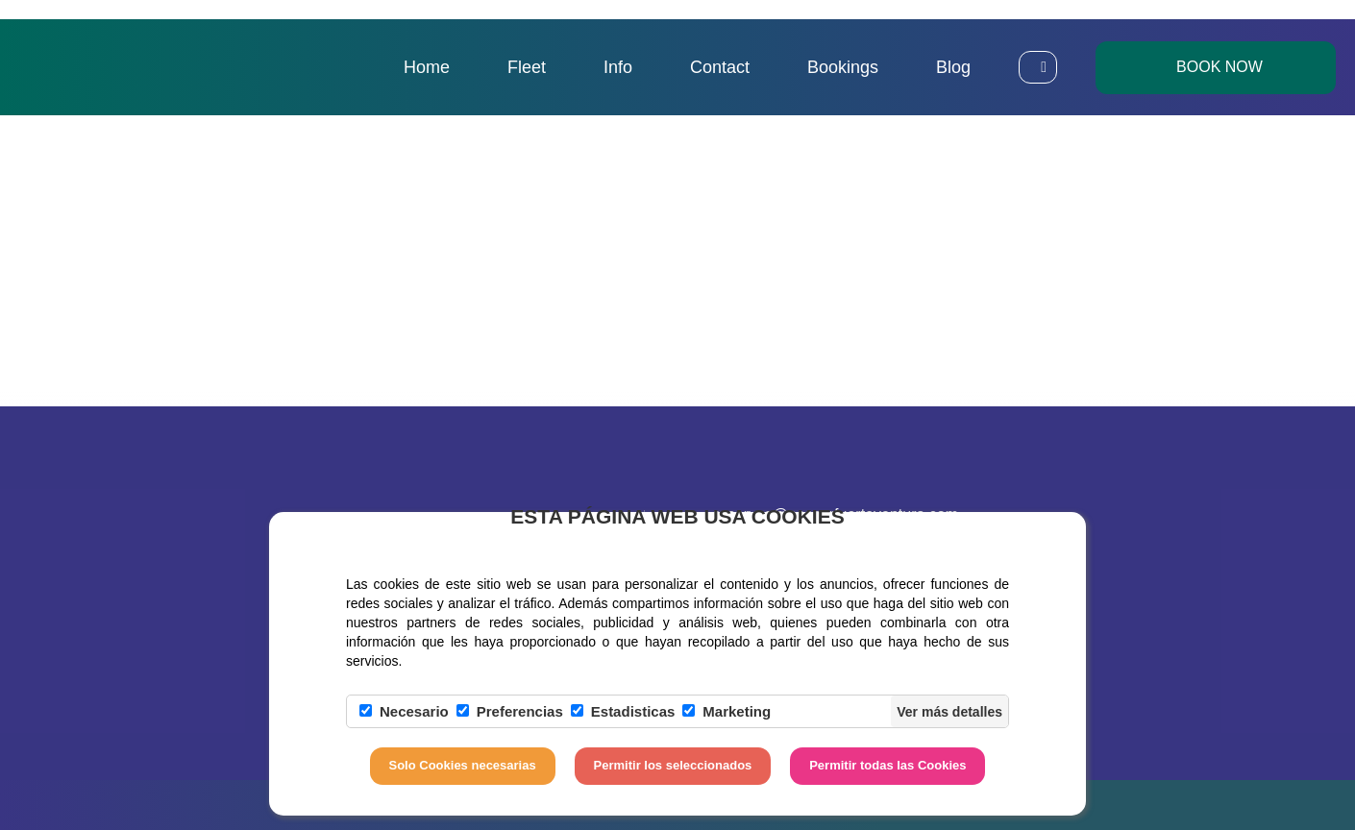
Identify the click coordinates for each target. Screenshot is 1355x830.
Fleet (526, 67)
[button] (1038, 67)
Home (427, 67)
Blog (953, 67)
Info (618, 67)
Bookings (842, 67)
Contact (720, 67)
